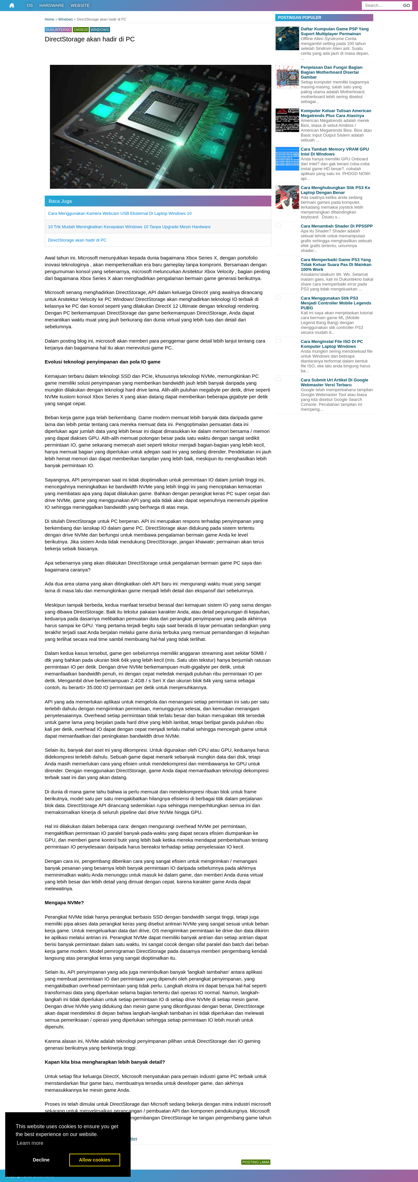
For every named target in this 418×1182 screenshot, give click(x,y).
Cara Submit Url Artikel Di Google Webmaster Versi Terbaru (334, 382)
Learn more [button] (30, 1143)
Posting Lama (255, 1162)
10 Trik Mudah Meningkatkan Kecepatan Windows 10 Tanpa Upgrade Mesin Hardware (129, 226)
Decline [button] (41, 1159)
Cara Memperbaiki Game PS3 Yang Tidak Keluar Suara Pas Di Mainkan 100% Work (336, 264)
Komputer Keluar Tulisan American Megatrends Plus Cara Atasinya (336, 113)
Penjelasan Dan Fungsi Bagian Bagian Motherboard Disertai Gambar (331, 72)
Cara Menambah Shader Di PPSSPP (337, 226)
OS (30, 5)
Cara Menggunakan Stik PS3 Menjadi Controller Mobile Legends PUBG (336, 303)
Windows (100, 30)
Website (80, 5)
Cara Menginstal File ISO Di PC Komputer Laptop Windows (332, 344)
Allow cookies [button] (94, 1159)
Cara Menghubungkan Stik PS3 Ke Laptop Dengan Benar (335, 190)
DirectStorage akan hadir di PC (77, 240)
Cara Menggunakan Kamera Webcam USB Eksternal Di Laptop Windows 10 (120, 213)
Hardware (52, 5)
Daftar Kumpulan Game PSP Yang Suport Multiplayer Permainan (335, 31)
